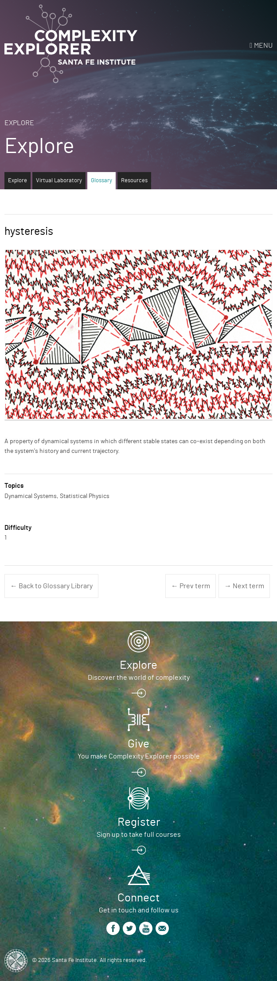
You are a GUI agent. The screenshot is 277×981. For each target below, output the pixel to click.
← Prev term (190, 586)
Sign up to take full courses (139, 834)
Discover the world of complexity (139, 677)
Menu (263, 45)
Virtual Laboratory (59, 181)
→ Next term (244, 586)
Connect (138, 898)
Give (138, 744)
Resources (134, 181)
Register (138, 822)
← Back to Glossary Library (51, 586)
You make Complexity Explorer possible (139, 756)
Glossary (101, 181)
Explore (19, 122)
